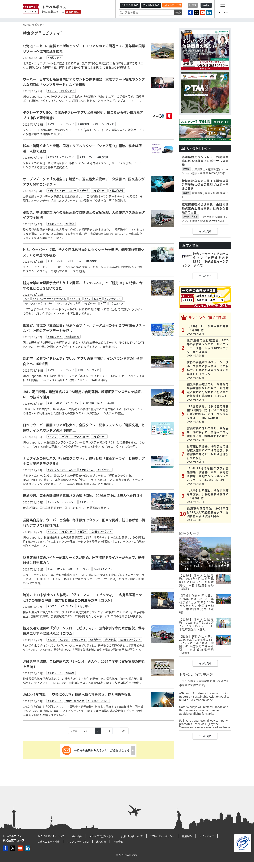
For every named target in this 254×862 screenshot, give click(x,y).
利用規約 (187, 836)
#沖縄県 (69, 672)
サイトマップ (206, 836)
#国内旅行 (95, 639)
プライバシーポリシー (162, 836)
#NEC (59, 403)
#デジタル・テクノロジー (62, 157)
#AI (50, 403)
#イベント (75, 298)
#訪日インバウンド (103, 124)
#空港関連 (103, 157)
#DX (26, 298)
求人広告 (101, 841)
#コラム (52, 606)
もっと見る (205, 231)
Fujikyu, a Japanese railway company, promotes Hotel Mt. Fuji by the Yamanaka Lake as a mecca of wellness (204, 723)
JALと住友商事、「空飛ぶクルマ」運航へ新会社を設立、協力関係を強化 (77, 694)
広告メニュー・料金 (49, 841)
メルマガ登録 (172, 5)
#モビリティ (54, 57)
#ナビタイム (87, 469)
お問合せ (118, 841)
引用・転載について (132, 836)
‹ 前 (84, 731)
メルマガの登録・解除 (101, 836)
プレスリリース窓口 (78, 841)
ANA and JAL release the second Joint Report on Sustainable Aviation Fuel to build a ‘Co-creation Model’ (204, 696)
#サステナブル (113, 298)
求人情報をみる (151, 5)
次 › (124, 731)
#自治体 (69, 223)
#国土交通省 (117, 190)
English (206, 5)
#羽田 (110, 403)
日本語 (192, 5)
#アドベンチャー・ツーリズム (49, 298)
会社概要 (77, 836)
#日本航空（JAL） (93, 403)
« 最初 (74, 731)
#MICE (60, 261)
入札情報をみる (129, 5)
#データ (84, 190)
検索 (178, 12)
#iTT (103, 303)
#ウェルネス (116, 303)
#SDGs (52, 639)
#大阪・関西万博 (74, 700)
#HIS (50, 261)
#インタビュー (93, 298)
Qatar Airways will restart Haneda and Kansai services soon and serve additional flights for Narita (203, 710)
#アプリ (52, 90)
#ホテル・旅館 (65, 568)
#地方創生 (83, 606)
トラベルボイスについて (51, 836)
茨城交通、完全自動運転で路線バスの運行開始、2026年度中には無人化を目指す (83, 495)
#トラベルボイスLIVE (68, 303)
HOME (26, 24)
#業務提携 (83, 124)
